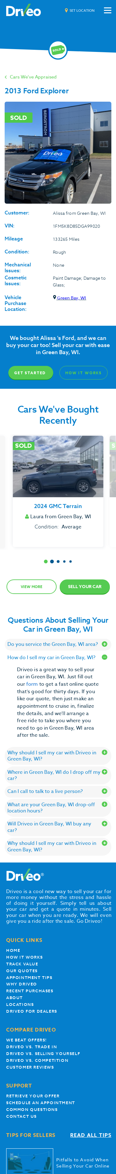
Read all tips (90, 1135)
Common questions (32, 1110)
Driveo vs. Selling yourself (43, 1054)
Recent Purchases (30, 991)
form (32, 684)
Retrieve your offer (32, 1096)
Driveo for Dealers (31, 1011)
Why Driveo (21, 984)
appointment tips (29, 978)
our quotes (22, 971)
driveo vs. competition (37, 1060)
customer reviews (30, 1067)
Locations (20, 1004)
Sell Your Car (84, 586)
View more (31, 586)
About (14, 998)
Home (13, 950)
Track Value (22, 964)
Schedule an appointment (40, 1103)
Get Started (30, 372)
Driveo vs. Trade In (31, 1047)
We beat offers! (26, 1040)
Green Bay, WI (69, 298)
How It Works (83, 372)
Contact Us (21, 1116)
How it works (24, 957)
